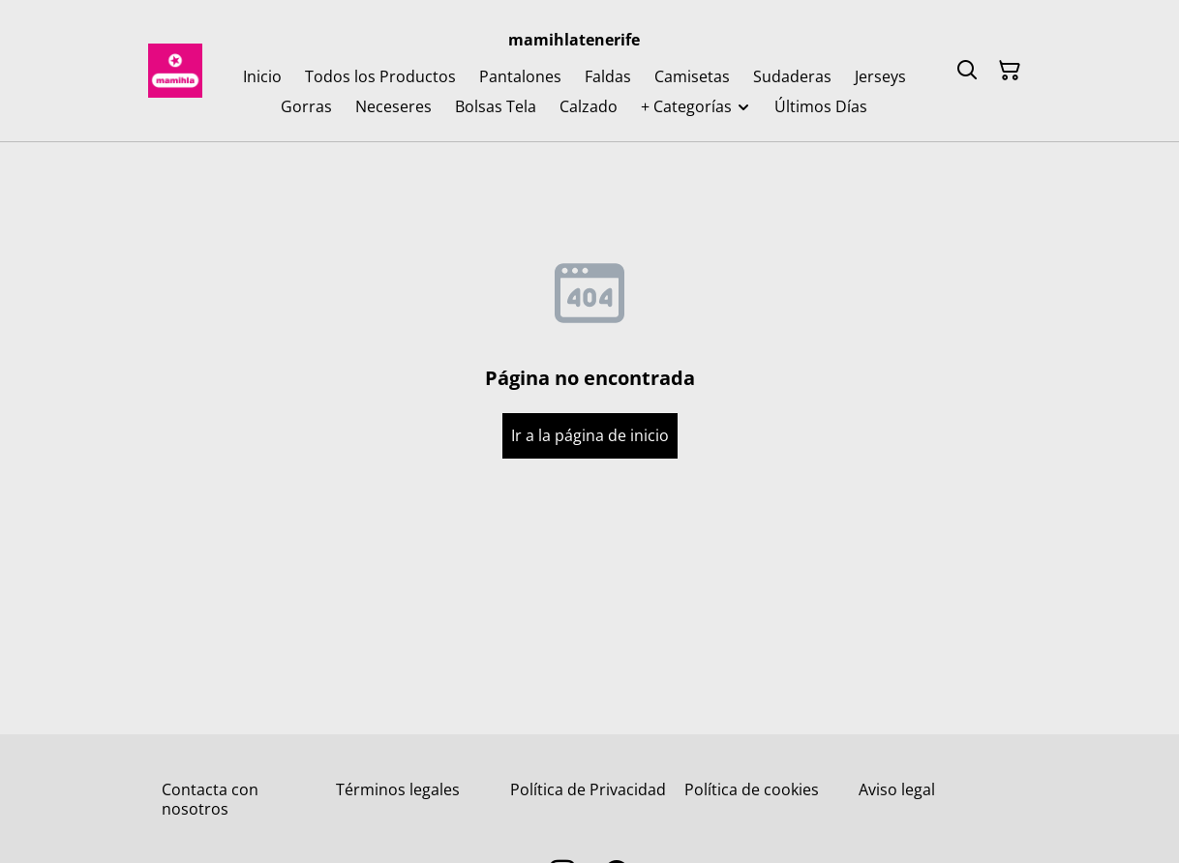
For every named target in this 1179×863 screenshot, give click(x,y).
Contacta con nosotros (210, 798)
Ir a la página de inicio (590, 435)
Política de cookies (751, 789)
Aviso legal (897, 789)
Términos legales (398, 789)
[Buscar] (967, 70)
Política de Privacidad (588, 789)
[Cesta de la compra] (1009, 70)
